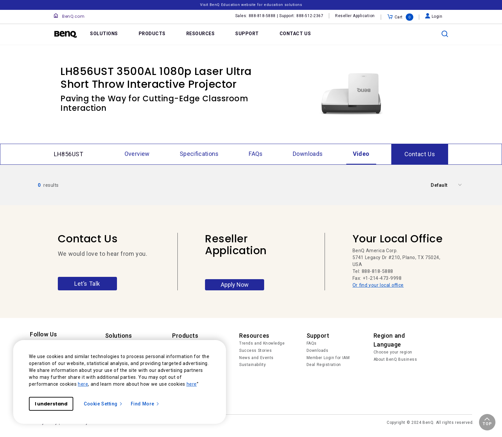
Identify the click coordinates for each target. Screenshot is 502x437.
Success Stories (255, 350)
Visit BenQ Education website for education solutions (251, 5)
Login (434, 16)
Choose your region (393, 352)
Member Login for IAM (328, 357)
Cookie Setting (103, 403)
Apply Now (235, 284)
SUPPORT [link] (247, 33)
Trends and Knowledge (262, 343)
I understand (51, 404)
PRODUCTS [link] (152, 33)
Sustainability (252, 364)
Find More (145, 403)
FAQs (312, 343)
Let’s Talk (87, 283)
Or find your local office (378, 285)
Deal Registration (324, 364)
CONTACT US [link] (295, 33)
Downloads (318, 350)
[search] (445, 34)
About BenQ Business (395, 359)
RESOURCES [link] (200, 33)
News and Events (256, 357)
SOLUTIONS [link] (104, 33)
